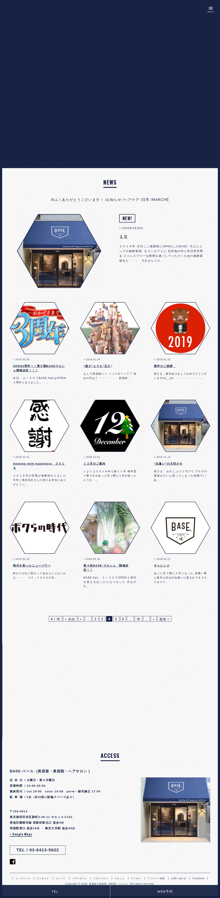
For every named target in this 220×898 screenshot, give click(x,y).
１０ (14, 90)
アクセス (136, 878)
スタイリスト (100, 878)
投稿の (21, 149)
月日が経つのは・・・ (29, 103)
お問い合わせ (178, 878)
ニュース (61, 878)
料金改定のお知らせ (27, 96)
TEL (54, 891)
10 (138, 618)
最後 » (164, 618)
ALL (54, 200)
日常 (14, 57)
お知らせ (18, 44)
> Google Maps (21, 834)
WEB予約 (165, 891)
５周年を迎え (21, 109)
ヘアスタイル (79, 878)
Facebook (198, 878)
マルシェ (120, 878)
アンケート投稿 (156, 878)
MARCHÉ (19, 64)
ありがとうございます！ (30, 38)
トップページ (22, 878)
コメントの (24, 155)
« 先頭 (70, 618)
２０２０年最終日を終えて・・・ (38, 116)
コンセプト (43, 878)
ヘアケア (18, 51)
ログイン (18, 142)
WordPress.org (24, 161)
